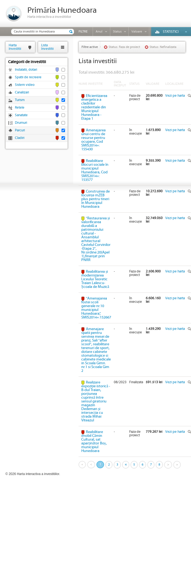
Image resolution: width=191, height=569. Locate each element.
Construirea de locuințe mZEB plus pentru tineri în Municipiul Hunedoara (95, 199)
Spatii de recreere (28, 77)
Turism (20, 100)
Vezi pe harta (175, 95)
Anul (99, 31)
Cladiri (19, 138)
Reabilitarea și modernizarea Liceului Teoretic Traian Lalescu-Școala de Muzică (95, 279)
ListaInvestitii (47, 47)
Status (117, 31)
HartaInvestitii (15, 47)
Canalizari (22, 92)
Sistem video (24, 85)
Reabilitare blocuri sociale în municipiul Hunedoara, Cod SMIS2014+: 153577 (94, 170)
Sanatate (21, 115)
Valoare (136, 31)
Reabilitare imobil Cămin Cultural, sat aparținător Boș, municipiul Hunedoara (94, 441)
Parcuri (20, 130)
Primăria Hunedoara (62, 10)
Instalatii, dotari (26, 70)
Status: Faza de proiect (124, 47)
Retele (19, 108)
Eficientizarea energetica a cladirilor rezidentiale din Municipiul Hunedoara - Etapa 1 (94, 107)
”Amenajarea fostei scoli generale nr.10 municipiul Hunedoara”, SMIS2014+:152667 (96, 308)
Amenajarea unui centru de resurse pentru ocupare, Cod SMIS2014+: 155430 (93, 139)
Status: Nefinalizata (163, 47)
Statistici (171, 32)
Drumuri (21, 123)
